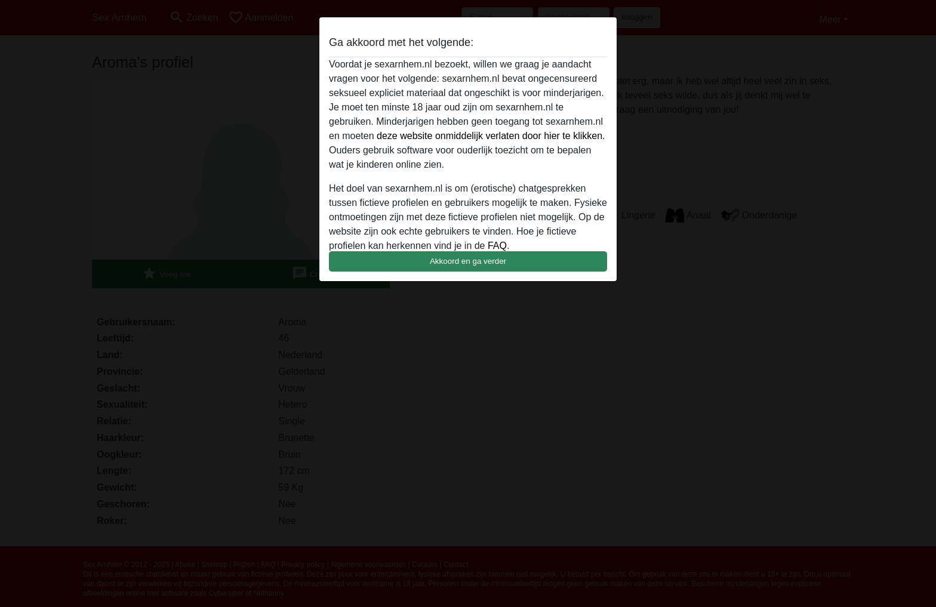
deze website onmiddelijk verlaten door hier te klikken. (491, 136)
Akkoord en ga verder (468, 261)
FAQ (497, 246)
